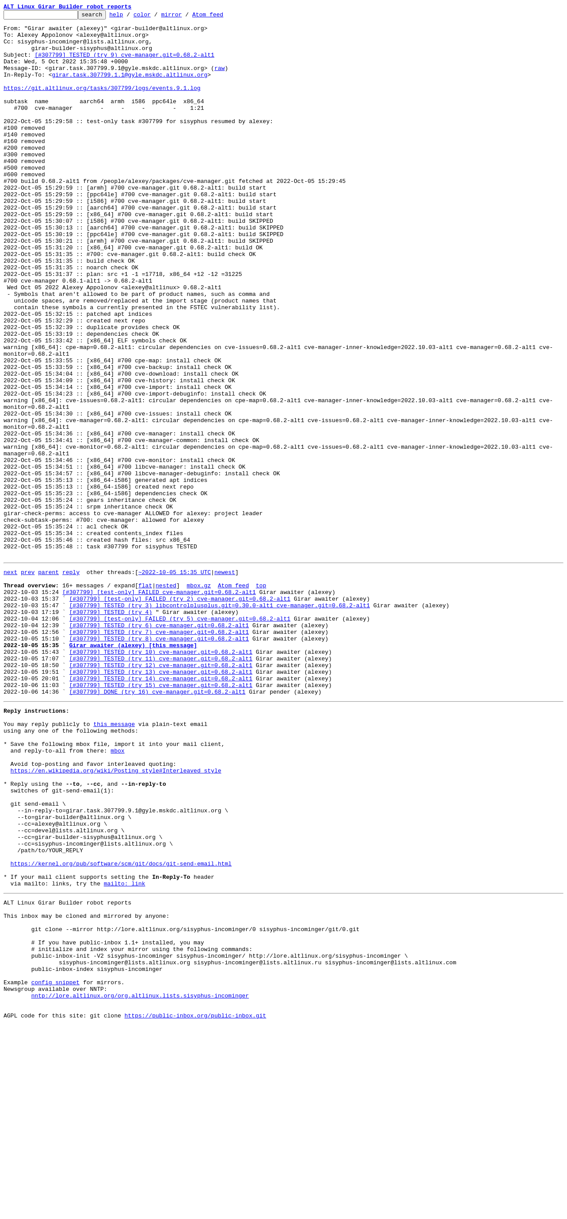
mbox (117, 894)
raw (219, 80)
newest (224, 682)
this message (114, 862)
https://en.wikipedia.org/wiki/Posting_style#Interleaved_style (116, 918)
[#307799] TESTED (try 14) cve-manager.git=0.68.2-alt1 (160, 810)
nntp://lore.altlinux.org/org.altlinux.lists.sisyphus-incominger (140, 1185)
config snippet (55, 1169)
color (155, 17)
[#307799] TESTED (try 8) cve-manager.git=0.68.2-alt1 (159, 762)
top (261, 698)
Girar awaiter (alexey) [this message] (133, 770)
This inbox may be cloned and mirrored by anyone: (86, 1090)
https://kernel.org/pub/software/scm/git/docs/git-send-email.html (121, 1029)
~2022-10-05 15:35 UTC (174, 682)
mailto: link (124, 1053)
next (10, 682)
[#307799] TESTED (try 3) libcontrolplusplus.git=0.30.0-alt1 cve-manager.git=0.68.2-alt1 (219, 722)
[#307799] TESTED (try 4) (110, 730)
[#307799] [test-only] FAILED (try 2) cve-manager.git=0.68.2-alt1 (179, 714)
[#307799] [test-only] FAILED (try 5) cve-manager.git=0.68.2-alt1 (179, 738)
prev (28, 682)
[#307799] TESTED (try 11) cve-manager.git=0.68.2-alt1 (160, 786)
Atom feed (221, 17)
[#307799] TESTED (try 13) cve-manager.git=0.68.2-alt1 (160, 802)
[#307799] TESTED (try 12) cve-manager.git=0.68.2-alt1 (160, 794)
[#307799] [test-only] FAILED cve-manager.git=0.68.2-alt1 (159, 706)
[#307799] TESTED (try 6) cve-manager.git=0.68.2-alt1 (159, 746)
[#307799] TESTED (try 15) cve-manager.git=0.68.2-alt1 (160, 818)
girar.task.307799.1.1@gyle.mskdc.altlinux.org (129, 88)
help (130, 17)
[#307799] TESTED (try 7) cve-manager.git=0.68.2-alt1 (159, 754)
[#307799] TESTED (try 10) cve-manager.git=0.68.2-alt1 (160, 778)
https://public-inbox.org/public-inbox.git (195, 1209)
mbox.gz (198, 698)
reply (71, 682)
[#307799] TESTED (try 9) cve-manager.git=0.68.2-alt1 (124, 64)
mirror (185, 17)
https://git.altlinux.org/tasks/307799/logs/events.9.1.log (102, 104)
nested (165, 698)
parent (48, 682)
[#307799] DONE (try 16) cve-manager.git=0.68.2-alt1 (157, 826)
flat (145, 698)
